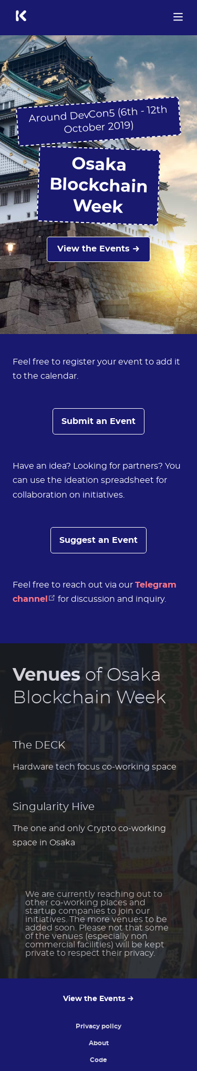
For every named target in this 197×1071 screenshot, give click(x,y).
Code (98, 1060)
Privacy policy (98, 1026)
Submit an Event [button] (98, 421)
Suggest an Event (98, 540)
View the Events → (98, 249)
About (99, 1043)
